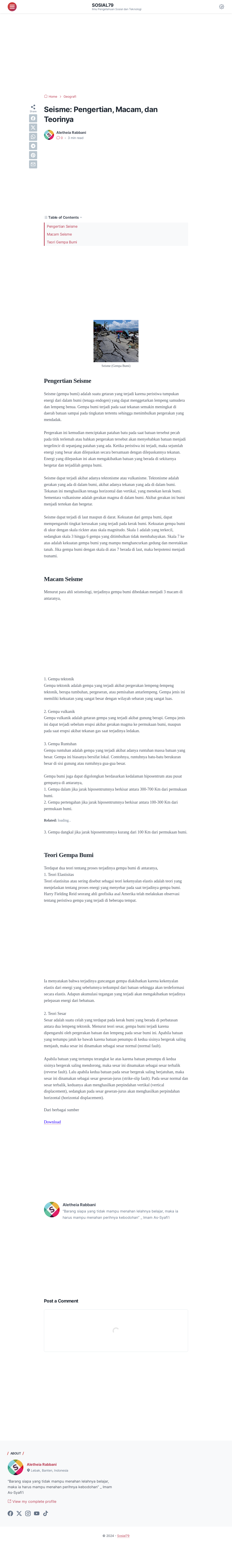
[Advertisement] (116, 53)
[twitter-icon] (19, 1514)
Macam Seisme (59, 234)
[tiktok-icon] (45, 1514)
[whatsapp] (33, 137)
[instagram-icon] (28, 1514)
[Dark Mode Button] (221, 6)
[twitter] (33, 127)
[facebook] (33, 118)
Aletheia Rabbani (42, 1464)
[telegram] (33, 146)
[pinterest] (33, 155)
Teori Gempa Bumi (62, 242)
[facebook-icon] (10, 1514)
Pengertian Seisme (62, 226)
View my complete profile (32, 1501)
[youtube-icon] (36, 1514)
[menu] (12, 6)
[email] (33, 164)
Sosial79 (103, 5)
